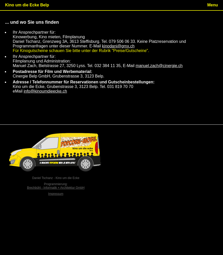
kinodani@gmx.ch (118, 46)
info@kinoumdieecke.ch (45, 91)
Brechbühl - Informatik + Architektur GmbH (56, 187)
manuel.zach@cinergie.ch (159, 65)
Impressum (55, 194)
